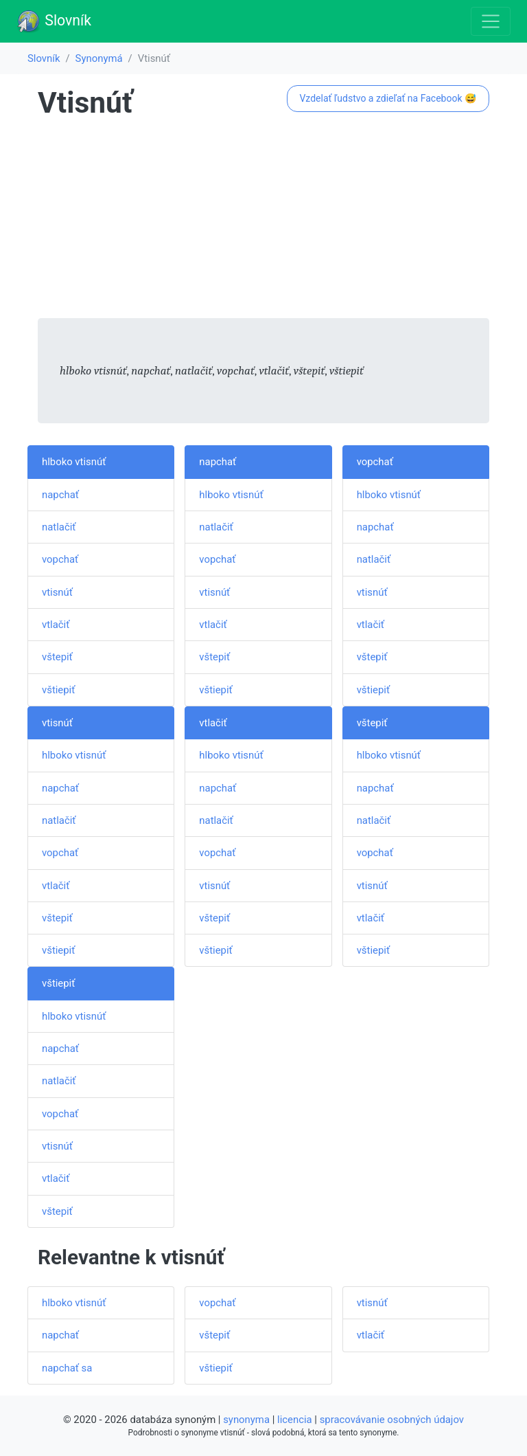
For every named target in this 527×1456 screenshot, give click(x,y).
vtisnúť (57, 592)
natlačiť (58, 527)
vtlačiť (55, 624)
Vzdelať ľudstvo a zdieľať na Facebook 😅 (387, 98)
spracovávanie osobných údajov (392, 1419)
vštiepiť (58, 690)
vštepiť (57, 657)
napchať (60, 495)
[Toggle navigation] (491, 21)
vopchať (60, 559)
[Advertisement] (263, 222)
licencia (294, 1419)
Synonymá (99, 58)
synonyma (246, 1419)
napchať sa (67, 1368)
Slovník (53, 21)
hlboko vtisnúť (74, 462)
